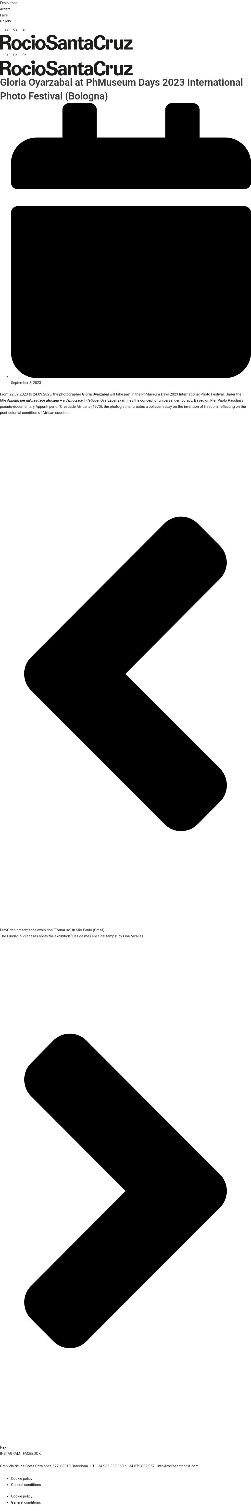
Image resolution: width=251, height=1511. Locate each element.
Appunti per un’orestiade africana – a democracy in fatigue (54, 400)
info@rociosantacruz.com (178, 1466)
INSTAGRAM (10, 1453)
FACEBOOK (32, 1453)
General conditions (26, 1485)
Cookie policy (22, 1478)
